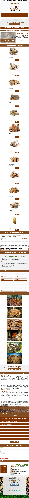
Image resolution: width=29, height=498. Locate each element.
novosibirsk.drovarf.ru (5, 19)
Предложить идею (15, 407)
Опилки (16, 290)
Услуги (11, 475)
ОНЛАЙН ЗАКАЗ (22, 41)
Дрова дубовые (17, 276)
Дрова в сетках (17, 279)
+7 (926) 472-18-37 (14, 11)
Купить (17, 75)
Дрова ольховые (3, 276)
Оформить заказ (14, 16)
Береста (2, 290)
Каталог (9, 475)
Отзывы (13, 475)
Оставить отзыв (5, 407)
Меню (27, 19)
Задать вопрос (14, 441)
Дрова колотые (3, 279)
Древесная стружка (4, 287)
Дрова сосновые (3, 282)
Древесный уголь (17, 287)
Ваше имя (1, 447)
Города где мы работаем (20, 475)
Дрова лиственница (17, 282)
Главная (6, 475)
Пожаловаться (24, 407)
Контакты (16, 475)
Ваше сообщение (2, 452)
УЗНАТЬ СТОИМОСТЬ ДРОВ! (14, 369)
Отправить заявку (4, 458)
